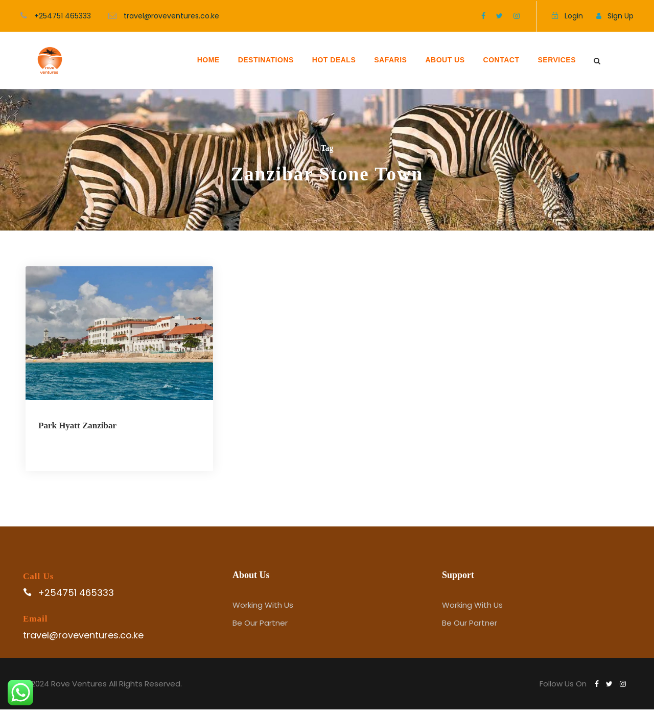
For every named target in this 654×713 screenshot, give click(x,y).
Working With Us (262, 608)
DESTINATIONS (266, 60)
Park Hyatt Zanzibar (77, 425)
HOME (208, 60)
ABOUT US (444, 60)
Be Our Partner (260, 626)
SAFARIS (390, 60)
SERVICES (557, 60)
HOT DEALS (334, 60)
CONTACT (501, 60)
